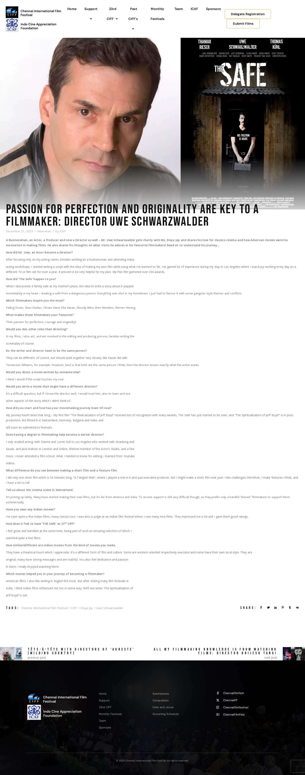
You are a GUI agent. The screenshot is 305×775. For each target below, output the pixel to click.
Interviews (44, 231)
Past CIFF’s (133, 19)
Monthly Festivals (158, 14)
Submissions (161, 693)
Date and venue (163, 707)
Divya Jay (86, 608)
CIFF (74, 608)
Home (71, 9)
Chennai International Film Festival (44, 608)
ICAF (194, 9)
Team (178, 9)
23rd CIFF (113, 14)
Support (91, 14)
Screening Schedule (166, 714)
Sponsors (213, 9)
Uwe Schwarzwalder (109, 608)
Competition (161, 700)
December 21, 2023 (19, 231)
